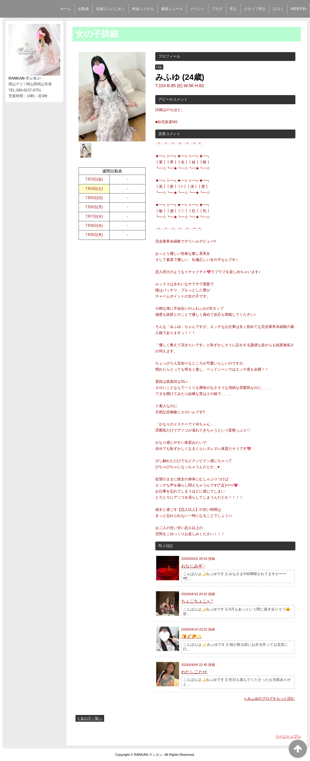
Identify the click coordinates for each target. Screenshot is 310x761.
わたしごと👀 (194, 671)
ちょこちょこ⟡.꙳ (197, 601)
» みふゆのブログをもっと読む (269, 698)
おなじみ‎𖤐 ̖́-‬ (193, 566)
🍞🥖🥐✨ (191, 636)
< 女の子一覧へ (89, 718)
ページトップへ (288, 736)
